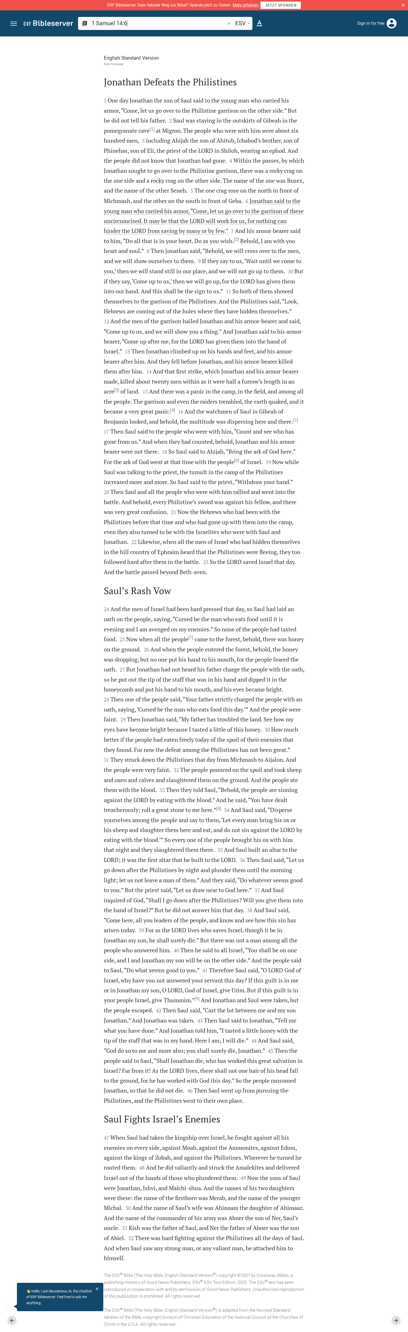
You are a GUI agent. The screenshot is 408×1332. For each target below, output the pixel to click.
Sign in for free (370, 23)
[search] (159, 23)
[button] (403, 5)
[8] (160, 808)
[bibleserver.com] (48, 24)
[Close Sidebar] (294, 689)
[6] (178, 460)
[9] (138, 998)
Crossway (58, 64)
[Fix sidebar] (294, 41)
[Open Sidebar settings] (391, 57)
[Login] (392, 23)
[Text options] (259, 23)
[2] (177, 239)
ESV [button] (243, 23)
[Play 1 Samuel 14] (352, 286)
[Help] (400, 57)
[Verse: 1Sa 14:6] (343, 46)
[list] (352, 202)
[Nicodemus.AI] (12, 1306)
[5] (236, 420)
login (363, 86)
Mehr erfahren (245, 5)
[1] (93, 129)
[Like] (305, 57)
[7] (132, 637)
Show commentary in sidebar (339, 179)
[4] (114, 410)
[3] (58, 390)
